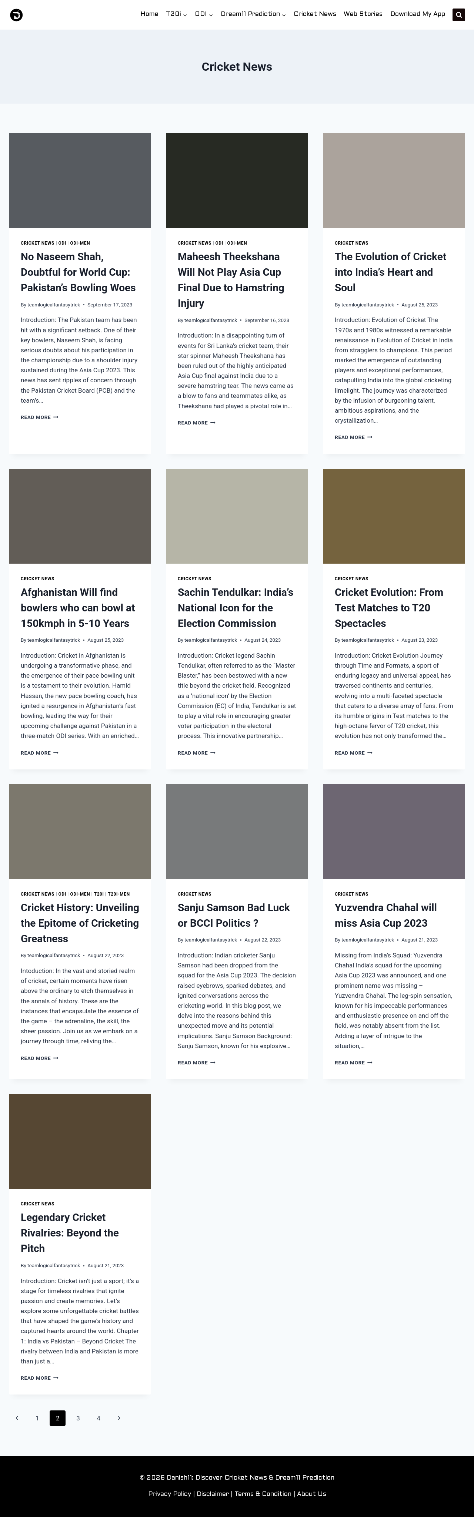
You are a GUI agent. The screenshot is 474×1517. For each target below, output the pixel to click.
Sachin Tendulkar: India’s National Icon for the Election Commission (235, 608)
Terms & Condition (262, 1494)
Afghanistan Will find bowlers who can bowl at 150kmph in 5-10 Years (78, 608)
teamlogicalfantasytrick (53, 305)
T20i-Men (119, 894)
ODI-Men (80, 243)
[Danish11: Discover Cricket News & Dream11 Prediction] (16, 15)
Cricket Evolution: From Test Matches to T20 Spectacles (389, 608)
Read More (40, 417)
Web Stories (363, 14)
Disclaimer (213, 1494)
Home (149, 14)
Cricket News (315, 14)
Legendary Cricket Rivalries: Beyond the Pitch (70, 1233)
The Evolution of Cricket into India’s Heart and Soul (390, 272)
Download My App (417, 14)
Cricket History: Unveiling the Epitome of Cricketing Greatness (80, 923)
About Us (311, 1494)
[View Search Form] (459, 15)
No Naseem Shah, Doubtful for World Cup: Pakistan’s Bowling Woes (78, 272)
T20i (99, 894)
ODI (62, 243)
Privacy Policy (169, 1494)
